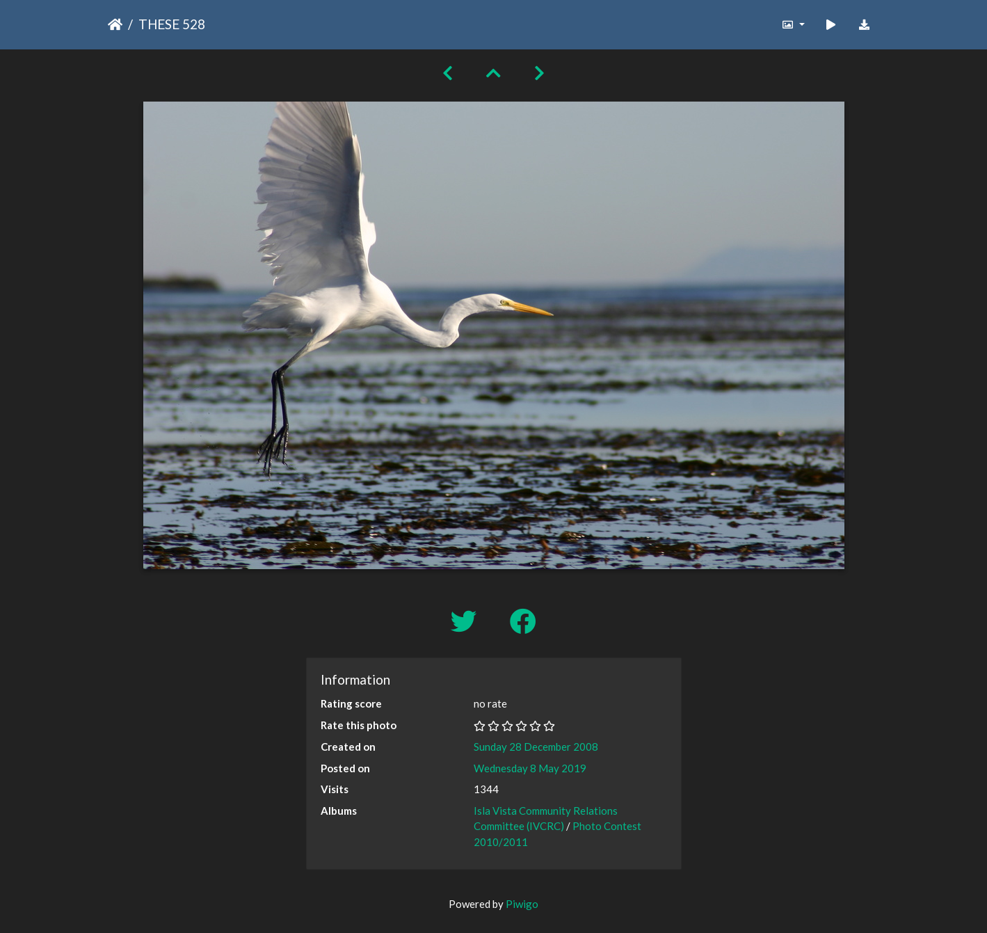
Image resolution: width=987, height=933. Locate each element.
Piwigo (522, 904)
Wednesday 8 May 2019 (530, 768)
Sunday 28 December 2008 (536, 746)
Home (115, 24)
